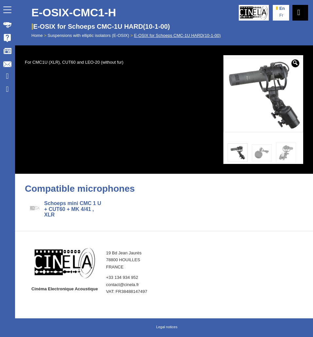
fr (281, 15)
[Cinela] (254, 13)
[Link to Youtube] (7, 77)
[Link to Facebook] (7, 90)
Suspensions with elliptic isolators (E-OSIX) (88, 35)
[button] (295, 63)
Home (37, 35)
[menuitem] (7, 24)
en (282, 8)
